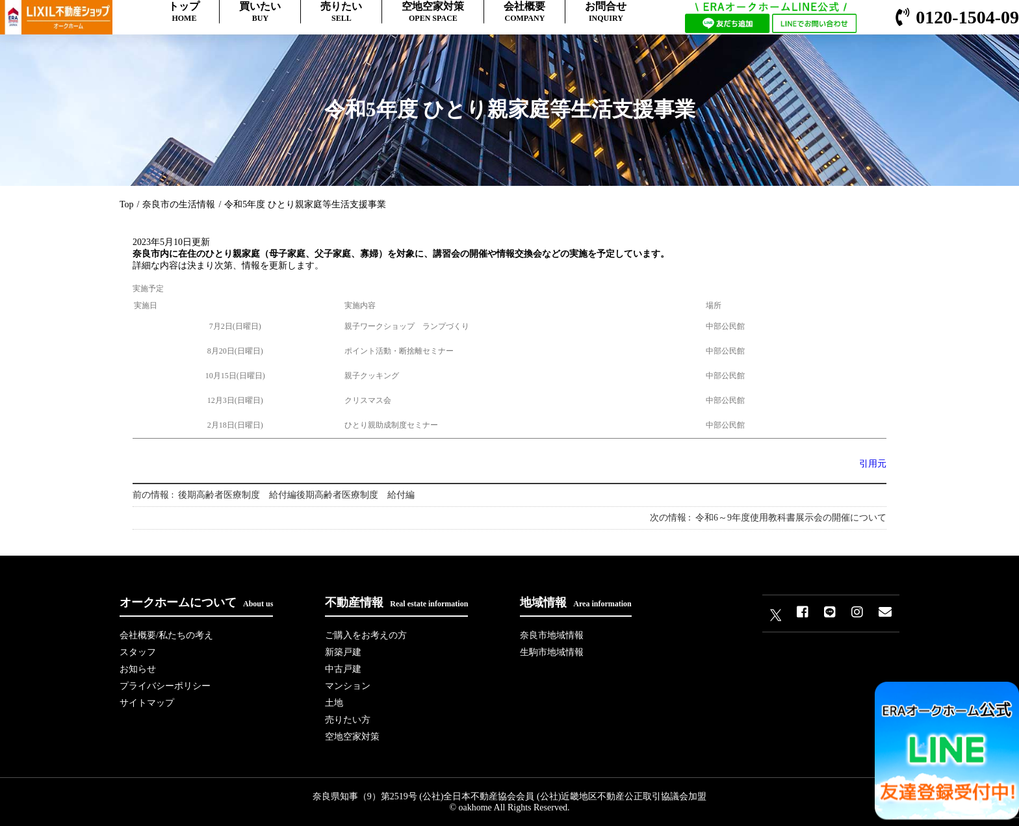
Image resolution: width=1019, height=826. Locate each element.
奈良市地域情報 (552, 635)
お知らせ (138, 669)
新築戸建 (343, 652)
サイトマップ (147, 703)
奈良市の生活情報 (178, 204)
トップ (184, 12)
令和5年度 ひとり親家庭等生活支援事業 (305, 204)
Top (127, 204)
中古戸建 (343, 669)
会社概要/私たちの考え (166, 635)
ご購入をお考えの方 (366, 635)
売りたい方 (347, 720)
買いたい (260, 12)
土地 (334, 703)
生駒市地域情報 (552, 652)
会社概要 (524, 12)
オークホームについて (196, 602)
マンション (347, 686)
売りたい (341, 12)
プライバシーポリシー (165, 686)
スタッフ (138, 652)
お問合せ (605, 12)
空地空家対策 (433, 12)
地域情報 (575, 602)
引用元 (872, 464)
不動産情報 (396, 602)
